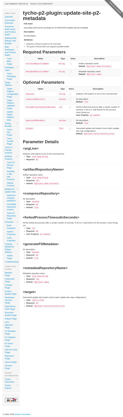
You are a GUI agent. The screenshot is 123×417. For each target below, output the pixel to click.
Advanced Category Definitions (11, 198)
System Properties (11, 233)
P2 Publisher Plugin (10, 338)
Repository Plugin (9, 357)
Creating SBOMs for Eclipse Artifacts (11, 248)
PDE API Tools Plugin (11, 351)
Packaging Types (11, 68)
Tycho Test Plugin (9, 132)
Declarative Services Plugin (9, 300)
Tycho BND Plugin (9, 61)
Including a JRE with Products (10, 175)
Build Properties (11, 226)
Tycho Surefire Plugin (10, 141)
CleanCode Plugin (9, 280)
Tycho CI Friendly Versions (8, 150)
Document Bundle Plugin (10, 313)
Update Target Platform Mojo (10, 116)
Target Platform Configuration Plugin (12, 93)
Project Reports (11, 386)
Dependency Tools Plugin (10, 307)
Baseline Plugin (8, 274)
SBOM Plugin (9, 257)
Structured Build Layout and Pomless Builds (10, 30)
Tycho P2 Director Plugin (11, 165)
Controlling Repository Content (11, 207)
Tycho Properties (11, 239)
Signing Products (10, 184)
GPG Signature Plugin (9, 325)
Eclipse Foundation (23, 414)
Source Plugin (11, 362)
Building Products (11, 157)
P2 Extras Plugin (9, 344)
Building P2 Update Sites (11, 190)
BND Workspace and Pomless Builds (11, 51)
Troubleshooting (11, 262)
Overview (9, 17)
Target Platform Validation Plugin (11, 104)
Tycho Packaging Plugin (11, 76)
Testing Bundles (11, 124)
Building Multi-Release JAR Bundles (11, 41)
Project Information (11, 380)
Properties (11, 222)
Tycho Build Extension (10, 21)
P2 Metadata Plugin (10, 332)
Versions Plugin (8, 367)
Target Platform (11, 83)
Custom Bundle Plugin (10, 292)
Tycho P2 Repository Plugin (11, 216)
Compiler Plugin (8, 286)
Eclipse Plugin (11, 319)
